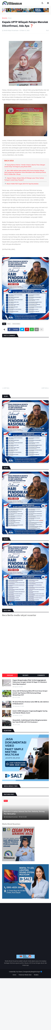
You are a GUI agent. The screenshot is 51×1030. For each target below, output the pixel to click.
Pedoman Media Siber (25, 975)
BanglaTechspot (35, 972)
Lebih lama (44, 388)
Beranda (4, 18)
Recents (25, 675)
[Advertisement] (25, 1003)
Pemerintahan (16, 324)
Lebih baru (6, 388)
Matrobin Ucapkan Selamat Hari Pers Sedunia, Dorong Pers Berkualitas (24, 812)
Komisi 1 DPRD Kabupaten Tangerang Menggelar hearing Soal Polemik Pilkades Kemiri (30, 712)
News (9, 18)
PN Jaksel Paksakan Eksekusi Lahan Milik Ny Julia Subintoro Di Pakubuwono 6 (31, 703)
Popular (10, 675)
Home (14, 975)
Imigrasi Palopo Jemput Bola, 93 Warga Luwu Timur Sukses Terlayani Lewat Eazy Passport (24, 179)
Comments (41, 675)
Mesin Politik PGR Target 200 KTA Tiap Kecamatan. (23, 183)
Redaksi (36, 975)
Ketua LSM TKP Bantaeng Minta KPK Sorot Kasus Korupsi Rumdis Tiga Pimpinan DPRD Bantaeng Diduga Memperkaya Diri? (30, 693)
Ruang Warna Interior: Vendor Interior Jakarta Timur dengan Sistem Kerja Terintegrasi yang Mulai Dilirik (24, 166)
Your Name (19, 972)
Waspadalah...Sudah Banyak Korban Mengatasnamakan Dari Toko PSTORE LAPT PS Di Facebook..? (30, 721)
